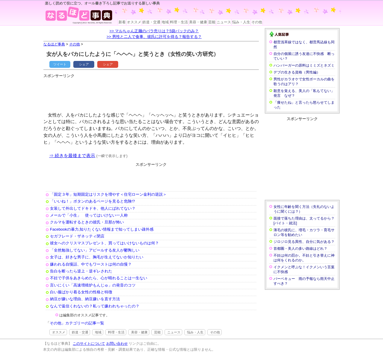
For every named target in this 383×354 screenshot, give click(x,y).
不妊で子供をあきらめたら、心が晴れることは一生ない (98, 278)
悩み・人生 (241, 22)
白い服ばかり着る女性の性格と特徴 (81, 292)
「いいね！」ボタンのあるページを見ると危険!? (92, 201)
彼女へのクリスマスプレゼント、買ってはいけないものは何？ (104, 243)
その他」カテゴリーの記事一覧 (77, 323)
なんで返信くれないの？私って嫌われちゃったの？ (94, 306)
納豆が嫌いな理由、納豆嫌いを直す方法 (85, 299)
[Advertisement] (152, 92)
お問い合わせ (117, 343)
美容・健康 (198, 22)
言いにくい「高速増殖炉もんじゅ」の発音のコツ (93, 285)
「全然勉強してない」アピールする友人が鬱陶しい (94, 250)
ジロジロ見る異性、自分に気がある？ (304, 242)
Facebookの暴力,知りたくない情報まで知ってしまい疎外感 (101, 229)
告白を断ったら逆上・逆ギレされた (81, 271)
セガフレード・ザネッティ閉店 (77, 236)
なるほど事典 (54, 44)
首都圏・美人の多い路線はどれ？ (300, 248)
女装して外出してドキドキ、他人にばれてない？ (93, 208)
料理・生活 (179, 22)
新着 (122, 22)
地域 (165, 22)
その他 (256, 22)
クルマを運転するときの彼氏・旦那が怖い (87, 222)
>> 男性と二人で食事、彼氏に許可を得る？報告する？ (154, 36)
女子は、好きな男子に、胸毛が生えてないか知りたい (96, 257)
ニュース (224, 22)
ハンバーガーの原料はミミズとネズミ (304, 65)
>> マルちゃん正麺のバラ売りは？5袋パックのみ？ (154, 31)
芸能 (211, 22)
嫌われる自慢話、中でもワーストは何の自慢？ (91, 264)
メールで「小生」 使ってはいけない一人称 (89, 215)
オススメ (134, 22)
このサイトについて (89, 343)
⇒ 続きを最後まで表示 (72, 155)
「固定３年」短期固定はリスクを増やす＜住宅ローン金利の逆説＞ (108, 194)
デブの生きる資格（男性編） (296, 72)
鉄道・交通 (151, 22)
